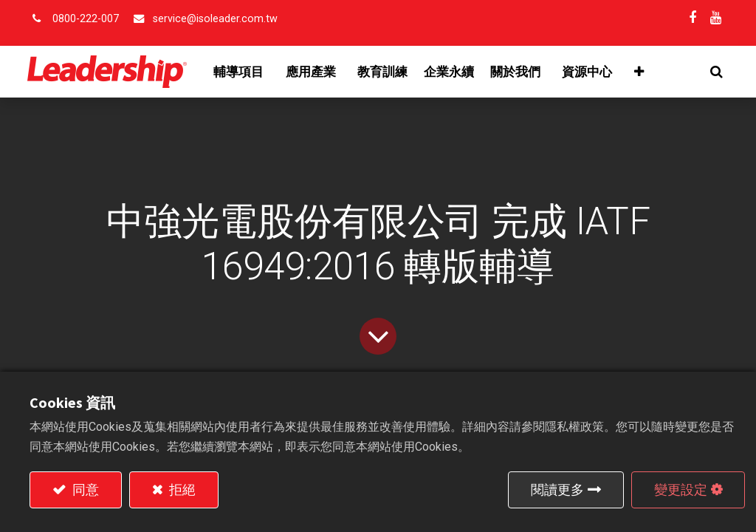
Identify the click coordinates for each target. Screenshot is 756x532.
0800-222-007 (85, 19)
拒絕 (181, 489)
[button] (714, 71)
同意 (84, 489)
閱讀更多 (557, 489)
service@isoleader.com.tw (215, 19)
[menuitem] (384, 72)
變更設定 (680, 489)
